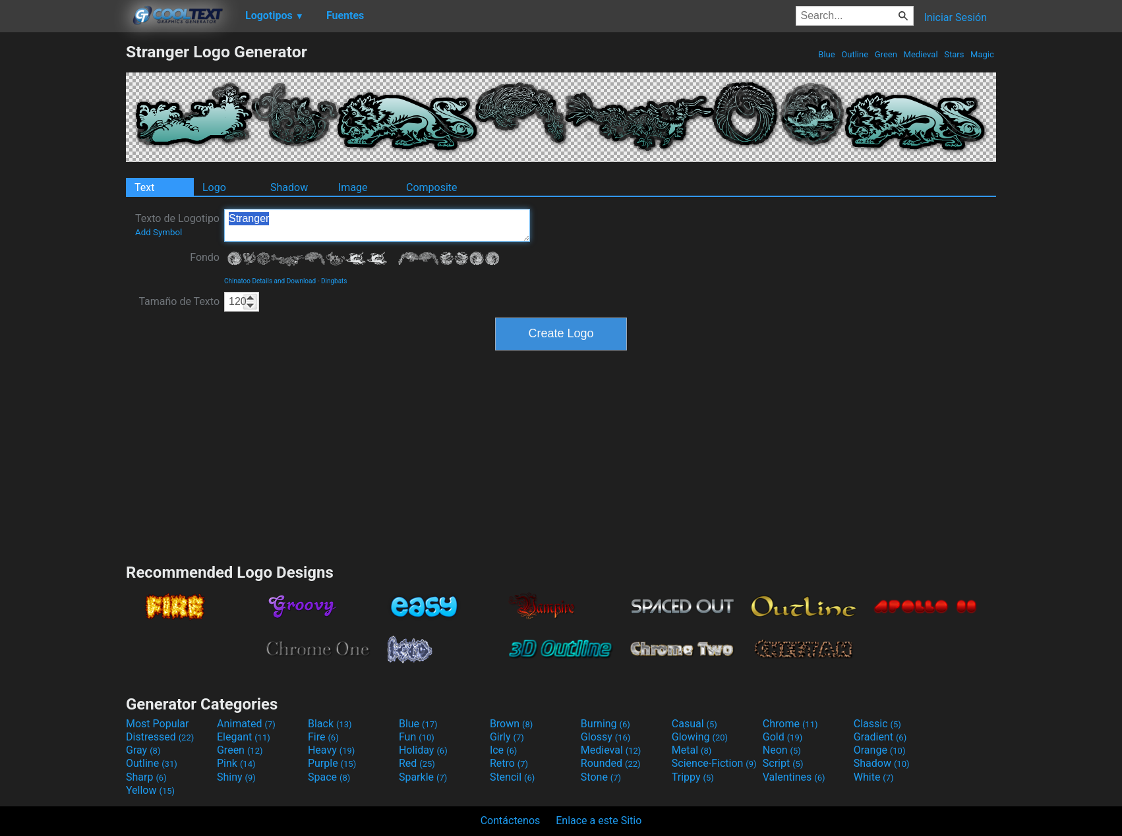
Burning (605, 723)
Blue (826, 54)
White (874, 777)
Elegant (243, 737)
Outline (854, 54)
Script (783, 763)
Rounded (611, 763)
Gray (143, 750)
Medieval (920, 54)
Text (144, 187)
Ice (503, 750)
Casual (694, 723)
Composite (432, 187)
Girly (507, 737)
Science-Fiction (714, 763)
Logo (214, 187)
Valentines (794, 777)
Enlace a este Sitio (598, 820)
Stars (954, 54)
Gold (783, 737)
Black (330, 723)
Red (417, 763)
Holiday (423, 750)
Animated (246, 723)
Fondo (205, 257)
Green (886, 54)
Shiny (236, 777)
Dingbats (334, 281)
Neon (782, 750)
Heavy (331, 750)
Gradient (880, 737)
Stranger (377, 225)
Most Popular (157, 723)
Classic (877, 723)
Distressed (160, 737)
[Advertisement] (62, 239)
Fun (416, 737)
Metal (692, 750)
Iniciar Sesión (955, 17)
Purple (332, 763)
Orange (880, 750)
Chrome (790, 723)
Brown (511, 723)
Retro (509, 763)
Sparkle (423, 777)
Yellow (150, 790)
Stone (601, 777)
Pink (236, 763)
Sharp (146, 777)
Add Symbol (158, 232)
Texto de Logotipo (177, 224)
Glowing (700, 737)
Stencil (512, 777)
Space (329, 777)
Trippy (693, 777)
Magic (982, 54)
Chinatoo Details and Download (270, 281)
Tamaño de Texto (179, 301)
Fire (323, 737)
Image (353, 187)
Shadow (289, 187)
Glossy (606, 737)
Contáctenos (511, 820)
